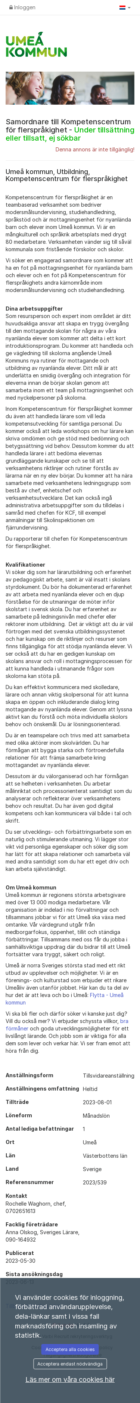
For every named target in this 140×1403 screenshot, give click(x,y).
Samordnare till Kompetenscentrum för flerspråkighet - (70, 130)
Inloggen (22, 7)
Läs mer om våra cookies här (70, 1379)
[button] (125, 7)
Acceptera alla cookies (70, 1349)
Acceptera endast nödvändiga (70, 1364)
